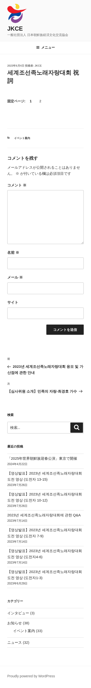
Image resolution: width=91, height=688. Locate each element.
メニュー (45, 47)
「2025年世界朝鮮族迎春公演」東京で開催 (42, 458)
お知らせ (14, 623)
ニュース (14, 642)
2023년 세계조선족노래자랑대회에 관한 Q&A (44, 515)
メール (15, 277)
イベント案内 (22, 138)
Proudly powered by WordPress (31, 676)
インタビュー (18, 613)
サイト (12, 302)
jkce (38, 65)
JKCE (15, 28)
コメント (16, 185)
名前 (13, 252)
